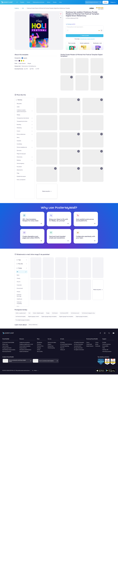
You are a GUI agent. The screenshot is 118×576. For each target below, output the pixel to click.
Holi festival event (19, 315)
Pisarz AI (65, 357)
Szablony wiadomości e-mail (25, 354)
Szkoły (38, 358)
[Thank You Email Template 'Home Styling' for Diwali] (55, 280)
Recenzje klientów (4, 360)
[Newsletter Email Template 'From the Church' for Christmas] (85, 256)
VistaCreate (93, 354)
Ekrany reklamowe (19, 337)
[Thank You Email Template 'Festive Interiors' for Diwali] (55, 256)
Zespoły (39, 357)
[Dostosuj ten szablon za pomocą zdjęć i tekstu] (39, 30)
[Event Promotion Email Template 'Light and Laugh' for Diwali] (70, 256)
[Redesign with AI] (84, 27)
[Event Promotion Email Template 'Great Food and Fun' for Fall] (85, 280)
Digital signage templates (20, 329)
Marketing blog (52, 357)
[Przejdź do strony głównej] (6, 2)
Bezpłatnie (39, 352)
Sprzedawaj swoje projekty (6, 358)
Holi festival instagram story (21, 317)
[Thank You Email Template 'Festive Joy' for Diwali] (39, 256)
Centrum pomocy (112, 354)
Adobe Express (94, 355)
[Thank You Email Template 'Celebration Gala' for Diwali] (70, 280)
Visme (100, 352)
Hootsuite (101, 355)
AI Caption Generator (81, 358)
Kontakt (110, 352)
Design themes (22, 357)
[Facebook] (102, 343)
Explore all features (22, 360)
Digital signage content (20, 322)
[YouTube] (115, 343)
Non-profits (40, 360)
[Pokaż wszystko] (47, 190)
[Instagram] (107, 343)
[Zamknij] (101, 280)
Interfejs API (111, 358)
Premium (39, 354)
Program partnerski (4, 357)
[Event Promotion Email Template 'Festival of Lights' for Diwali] (24, 256)
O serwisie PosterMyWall (6, 352)
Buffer (100, 354)
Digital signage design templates (22, 324)
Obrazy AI (65, 358)
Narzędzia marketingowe (24, 358)
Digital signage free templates (22, 326)
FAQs (109, 357)
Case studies (3, 355)
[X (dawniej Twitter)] (111, 343)
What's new (2, 354)
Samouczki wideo (53, 352)
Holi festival (17, 310)
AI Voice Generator (80, 354)
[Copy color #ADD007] (21, 61)
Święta (16, 308)
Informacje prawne (112, 360)
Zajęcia (51, 354)
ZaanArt (25, 58)
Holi (15, 304)
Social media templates (23, 355)
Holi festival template (20, 320)
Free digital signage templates (22, 331)
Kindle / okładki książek (20, 306)
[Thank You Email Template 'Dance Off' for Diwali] (24, 280)
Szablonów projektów (23, 352)
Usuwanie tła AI (79, 355)
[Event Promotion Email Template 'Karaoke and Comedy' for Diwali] (39, 280)
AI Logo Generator (80, 357)
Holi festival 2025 (19, 313)
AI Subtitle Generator (81, 352)
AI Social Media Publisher (69, 354)
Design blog (52, 355)
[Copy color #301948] (19, 61)
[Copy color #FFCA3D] (23, 61)
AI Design (65, 352)
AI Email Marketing (67, 355)
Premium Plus (40, 355)
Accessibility (111, 355)
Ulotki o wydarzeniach (20, 301)
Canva (91, 352)
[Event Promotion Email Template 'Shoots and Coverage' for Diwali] (101, 256)
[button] (60, 13)
